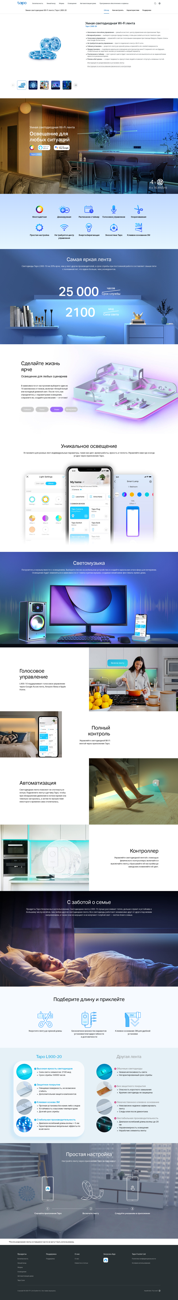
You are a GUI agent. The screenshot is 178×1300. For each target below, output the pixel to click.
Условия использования (141, 1263)
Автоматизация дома (25, 1276)
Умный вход (21, 1263)
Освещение (21, 1272)
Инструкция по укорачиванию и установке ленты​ (105, 63)
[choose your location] (160, 3)
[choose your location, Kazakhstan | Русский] (152, 1291)
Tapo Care (21, 1280)
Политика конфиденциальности (144, 1259)
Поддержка (50, 1259)
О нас (77, 1259)
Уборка (20, 1267)
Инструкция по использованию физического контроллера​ (109, 66)
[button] (75, 85)
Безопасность (22, 1259)
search (155, 3)
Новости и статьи (81, 1263)
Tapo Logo (21, 3)
